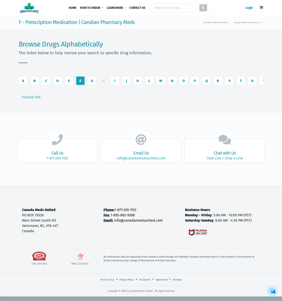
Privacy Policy (126, 279)
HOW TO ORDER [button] (90, 7)
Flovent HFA (31, 97)
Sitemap (177, 279)
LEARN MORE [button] (115, 7)
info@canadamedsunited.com (138, 220)
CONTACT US (137, 7)
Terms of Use (107, 279)
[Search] (174, 8)
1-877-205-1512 (125, 210)
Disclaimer (144, 279)
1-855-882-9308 (123, 215)
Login (249, 7)
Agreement (161, 279)
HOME (73, 7)
